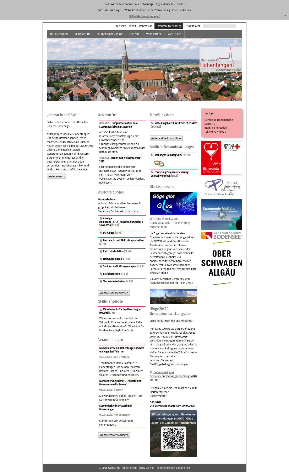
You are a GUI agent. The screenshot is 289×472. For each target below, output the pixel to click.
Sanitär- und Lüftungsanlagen (119, 266)
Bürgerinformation (109, 34)
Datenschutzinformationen (144, 16)
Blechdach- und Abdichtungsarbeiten (123, 240)
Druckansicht (192, 26)
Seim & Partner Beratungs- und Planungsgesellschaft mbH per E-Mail (171, 281)
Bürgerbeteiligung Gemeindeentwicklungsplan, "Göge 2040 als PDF (173, 376)
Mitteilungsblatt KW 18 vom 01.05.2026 (176, 123)
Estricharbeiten (111, 273)
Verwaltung (83, 34)
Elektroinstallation (113, 251)
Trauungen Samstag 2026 (168, 155)
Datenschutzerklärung (168, 26)
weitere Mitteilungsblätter (166, 138)
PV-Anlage (108, 232)
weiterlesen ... (56, 176)
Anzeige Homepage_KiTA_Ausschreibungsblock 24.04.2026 (121, 222)
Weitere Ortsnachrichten (114, 293)
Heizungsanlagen (112, 258)
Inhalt (132, 26)
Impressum (145, 26)
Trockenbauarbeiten (114, 281)
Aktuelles (174, 34)
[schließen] (285, 15)
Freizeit (134, 34)
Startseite (120, 26)
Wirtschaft (153, 34)
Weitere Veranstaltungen (114, 435)
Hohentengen (59, 34)
